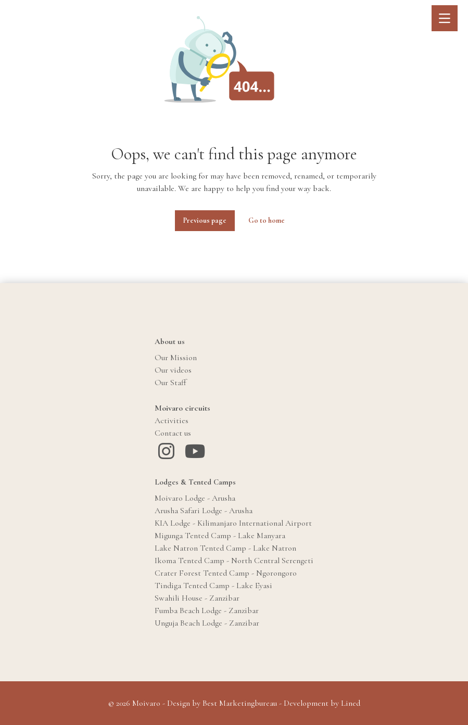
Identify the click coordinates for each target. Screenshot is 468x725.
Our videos (173, 370)
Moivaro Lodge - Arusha (195, 498)
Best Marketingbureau (240, 703)
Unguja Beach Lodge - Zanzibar (207, 623)
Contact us (173, 433)
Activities (171, 420)
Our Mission (176, 357)
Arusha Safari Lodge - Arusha (203, 510)
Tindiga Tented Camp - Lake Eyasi (213, 585)
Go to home (266, 220)
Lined (350, 703)
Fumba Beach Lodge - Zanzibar (207, 610)
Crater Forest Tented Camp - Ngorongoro (226, 573)
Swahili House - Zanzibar (197, 598)
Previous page (204, 220)
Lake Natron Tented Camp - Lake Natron (225, 548)
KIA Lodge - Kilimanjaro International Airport (233, 523)
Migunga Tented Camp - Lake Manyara (220, 535)
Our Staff (170, 382)
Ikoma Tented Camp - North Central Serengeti (234, 560)
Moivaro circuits (182, 408)
